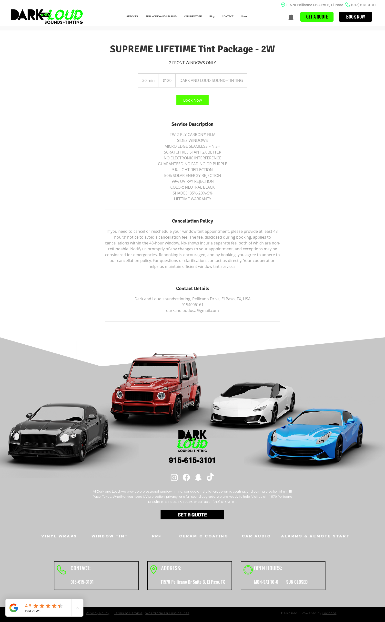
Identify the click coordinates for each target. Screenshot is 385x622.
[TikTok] (210, 477)
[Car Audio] (256, 536)
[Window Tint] (110, 536)
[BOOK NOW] (355, 17)
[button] (291, 17)
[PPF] (157, 536)
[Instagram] (174, 477)
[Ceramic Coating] (204, 536)
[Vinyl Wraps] (59, 536)
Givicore (329, 613)
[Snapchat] (198, 477)
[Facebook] (186, 477)
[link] (192, 100)
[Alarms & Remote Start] (315, 536)
